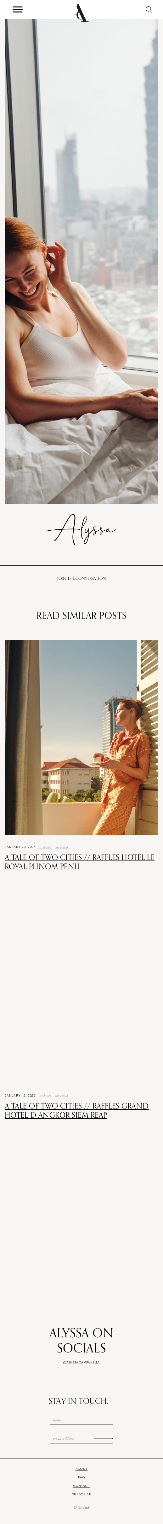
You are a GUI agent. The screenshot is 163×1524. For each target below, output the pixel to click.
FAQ (81, 1477)
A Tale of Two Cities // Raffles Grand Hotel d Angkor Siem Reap (77, 1110)
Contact (81, 1486)
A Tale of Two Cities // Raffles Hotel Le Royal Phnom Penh (80, 861)
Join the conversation (81, 578)
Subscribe (81, 1494)
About (82, 1469)
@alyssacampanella (81, 1362)
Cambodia (45, 847)
